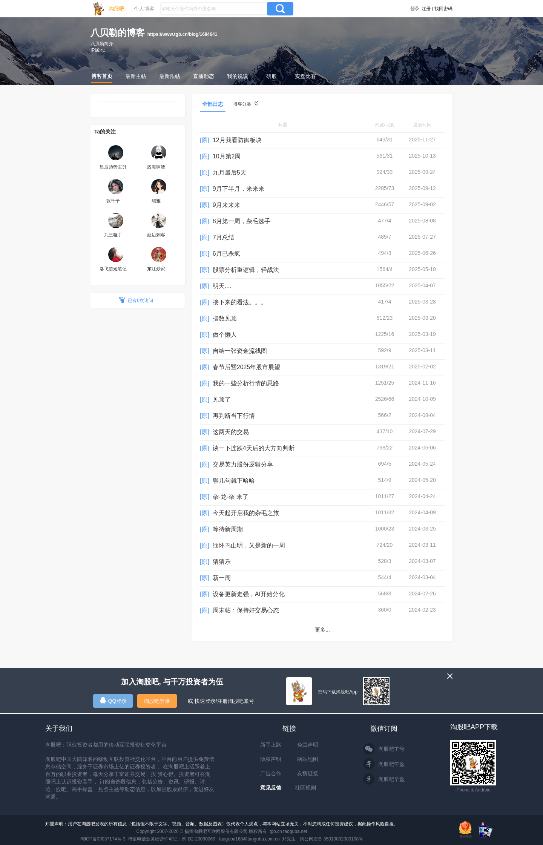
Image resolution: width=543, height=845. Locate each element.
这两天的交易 (231, 432)
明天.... (222, 286)
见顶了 (222, 399)
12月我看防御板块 (237, 140)
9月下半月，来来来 (238, 189)
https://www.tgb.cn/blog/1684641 (182, 34)
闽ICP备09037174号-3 (103, 839)
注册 (426, 8)
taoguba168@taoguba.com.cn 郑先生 (257, 839)
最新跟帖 (169, 76)
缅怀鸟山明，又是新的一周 (249, 545)
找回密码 (443, 8)
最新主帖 (135, 76)
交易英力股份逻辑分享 (243, 464)
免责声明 (307, 745)
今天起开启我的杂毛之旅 (246, 513)
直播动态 (203, 76)
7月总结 (223, 237)
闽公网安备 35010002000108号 (332, 839)
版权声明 (270, 759)
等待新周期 (228, 529)
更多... (322, 630)
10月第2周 (227, 156)
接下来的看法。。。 (240, 302)
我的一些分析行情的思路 (246, 383)
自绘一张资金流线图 (240, 351)
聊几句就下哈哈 (234, 480)
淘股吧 (116, 9)
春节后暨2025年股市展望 (247, 367)
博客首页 (101, 76)
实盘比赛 (305, 76)
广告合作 (270, 773)
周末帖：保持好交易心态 (246, 610)
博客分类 (245, 104)
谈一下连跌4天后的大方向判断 (254, 448)
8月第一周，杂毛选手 (241, 221)
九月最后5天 (229, 172)
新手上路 (270, 745)
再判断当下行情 (234, 416)
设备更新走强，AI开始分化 (249, 594)
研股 (271, 76)
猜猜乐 (222, 561)
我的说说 (237, 76)
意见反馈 (270, 788)
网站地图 (307, 759)
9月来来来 (226, 205)
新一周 (222, 578)
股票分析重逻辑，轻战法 (246, 270)
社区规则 (305, 788)
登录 (414, 8)
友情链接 (307, 773)
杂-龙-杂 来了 (230, 497)
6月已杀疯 (226, 253)
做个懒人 (225, 334)
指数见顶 (225, 318)
